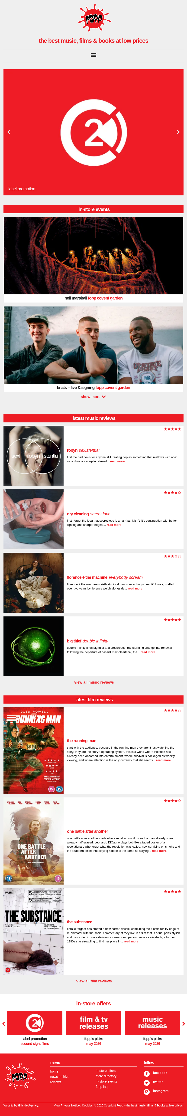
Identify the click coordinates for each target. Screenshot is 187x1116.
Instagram (161, 1091)
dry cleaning (88, 514)
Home (54, 1071)
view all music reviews (94, 682)
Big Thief (87, 641)
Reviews (55, 1082)
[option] (93, 132)
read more (117, 461)
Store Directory (106, 1076)
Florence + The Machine (105, 577)
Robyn (83, 450)
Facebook (160, 1073)
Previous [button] (8, 132)
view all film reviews (94, 981)
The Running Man (82, 740)
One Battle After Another (87, 831)
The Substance (80, 922)
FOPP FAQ (102, 1087)
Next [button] (178, 132)
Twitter (158, 1082)
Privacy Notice (70, 1105)
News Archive (59, 1077)
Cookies (87, 1105)
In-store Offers (106, 1071)
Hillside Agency (28, 1105)
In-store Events (106, 1081)
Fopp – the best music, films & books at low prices (149, 1105)
